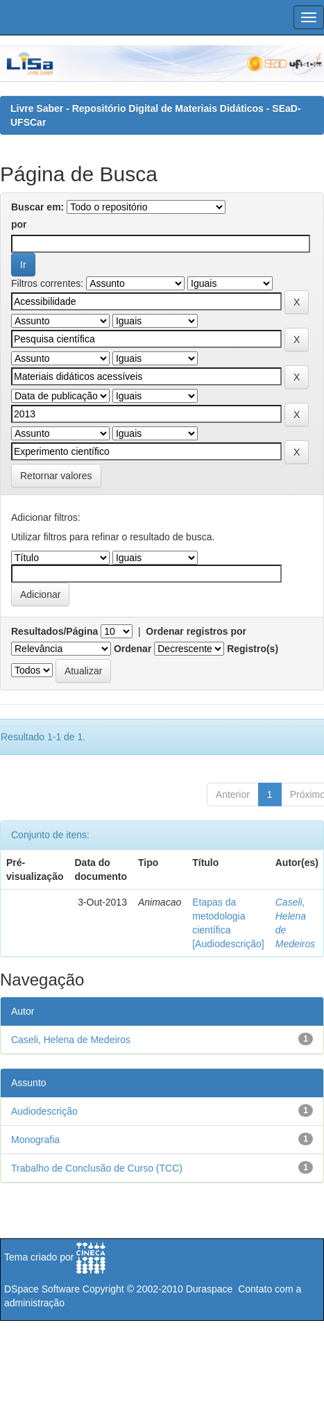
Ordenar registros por (196, 631)
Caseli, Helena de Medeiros (70, 1039)
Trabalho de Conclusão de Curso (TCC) (96, 1168)
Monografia (35, 1139)
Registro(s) (252, 648)
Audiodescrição (44, 1111)
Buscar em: (37, 207)
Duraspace (209, 1289)
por (19, 224)
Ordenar (132, 648)
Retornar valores (56, 475)
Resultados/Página (54, 631)
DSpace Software (42, 1289)
